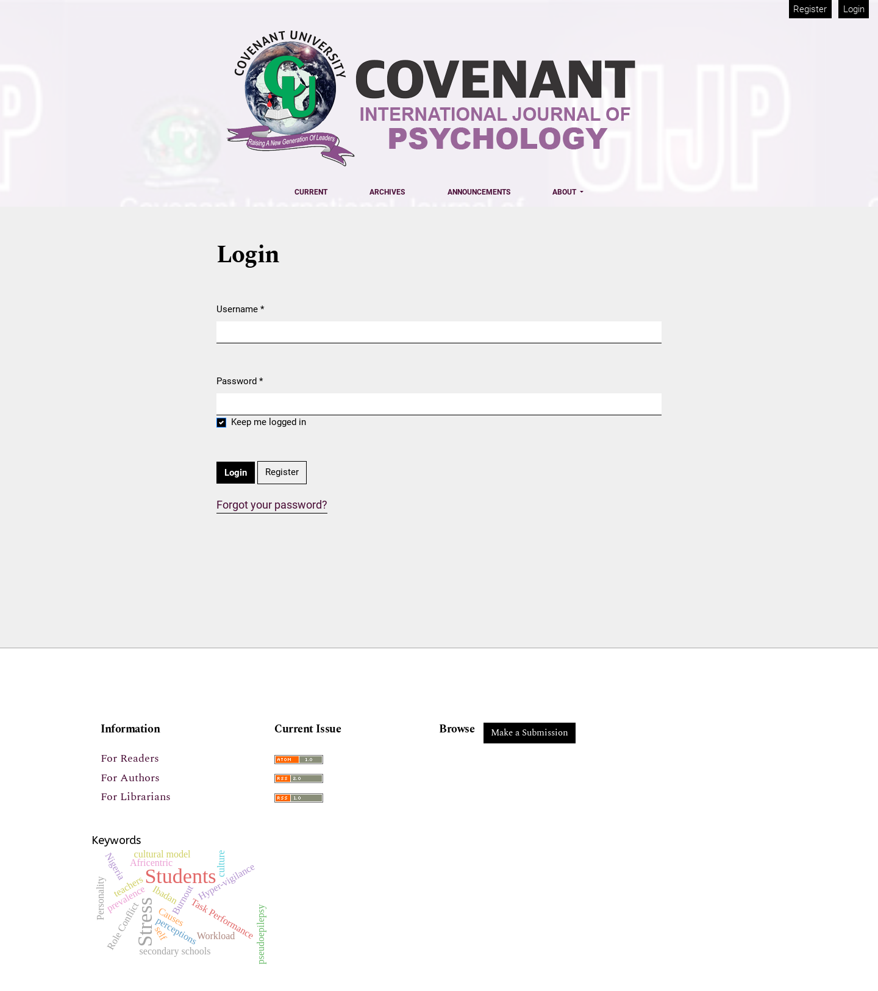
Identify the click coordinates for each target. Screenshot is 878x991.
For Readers (130, 758)
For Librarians (136, 797)
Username (240, 308)
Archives (387, 192)
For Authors (130, 778)
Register (810, 9)
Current (310, 192)
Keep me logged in (268, 422)
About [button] (565, 192)
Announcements (479, 192)
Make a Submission (529, 733)
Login (854, 9)
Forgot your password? (271, 504)
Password (239, 380)
